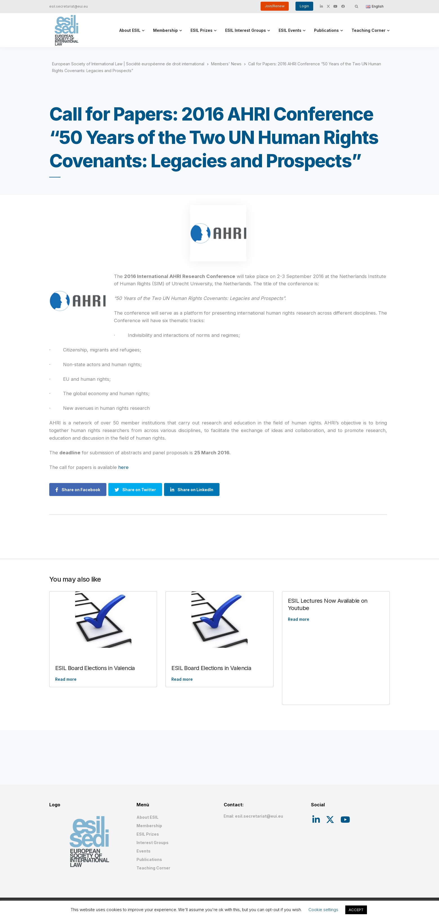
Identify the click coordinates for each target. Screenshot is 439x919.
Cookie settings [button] (323, 909)
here (123, 467)
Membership (165, 30)
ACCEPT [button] (356, 909)
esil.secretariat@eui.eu (68, 6)
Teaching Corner (368, 30)
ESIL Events (290, 30)
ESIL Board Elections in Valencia (95, 668)
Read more (66, 679)
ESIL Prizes (201, 30)
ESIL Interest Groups (245, 30)
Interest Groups (152, 842)
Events (143, 851)
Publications (326, 30)
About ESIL (129, 30)
